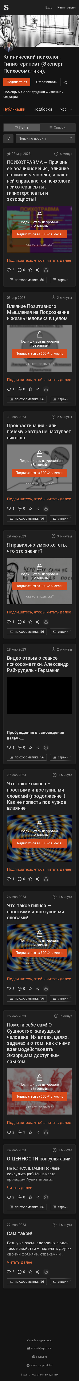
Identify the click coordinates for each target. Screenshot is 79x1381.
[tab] (14, 109)
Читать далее (19, 1187)
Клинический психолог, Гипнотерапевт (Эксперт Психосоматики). (33, 64)
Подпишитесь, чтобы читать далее (39, 260)
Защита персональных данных (39, 1374)
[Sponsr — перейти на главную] (15, 7)
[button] (39, 709)
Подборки (43, 109)
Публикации (14, 109)
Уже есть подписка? (39, 244)
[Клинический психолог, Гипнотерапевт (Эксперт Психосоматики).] (8, 46)
